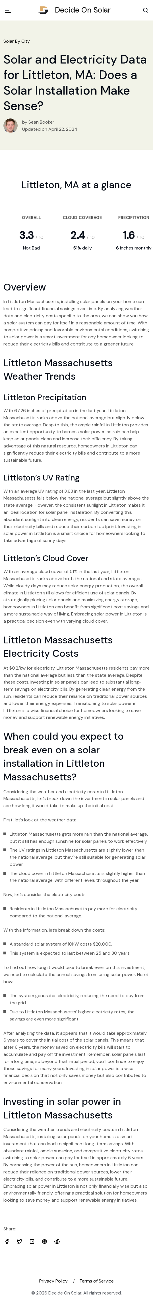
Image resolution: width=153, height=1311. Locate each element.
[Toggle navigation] (8, 10)
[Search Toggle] (145, 10)
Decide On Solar (76, 10)
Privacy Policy (53, 1281)
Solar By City (16, 41)
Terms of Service (96, 1281)
